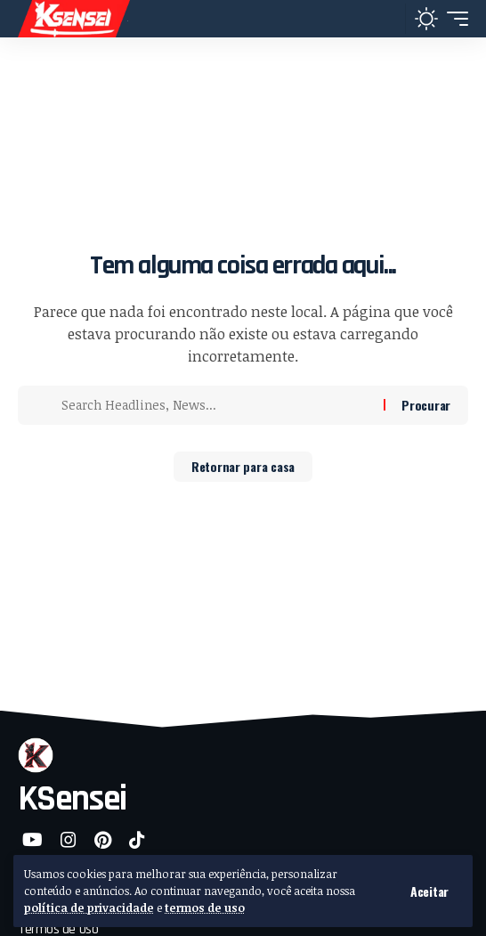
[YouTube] (32, 839)
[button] (429, 891)
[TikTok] (137, 839)
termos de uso (205, 907)
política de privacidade (89, 907)
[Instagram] (68, 839)
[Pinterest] (103, 839)
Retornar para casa (243, 466)
